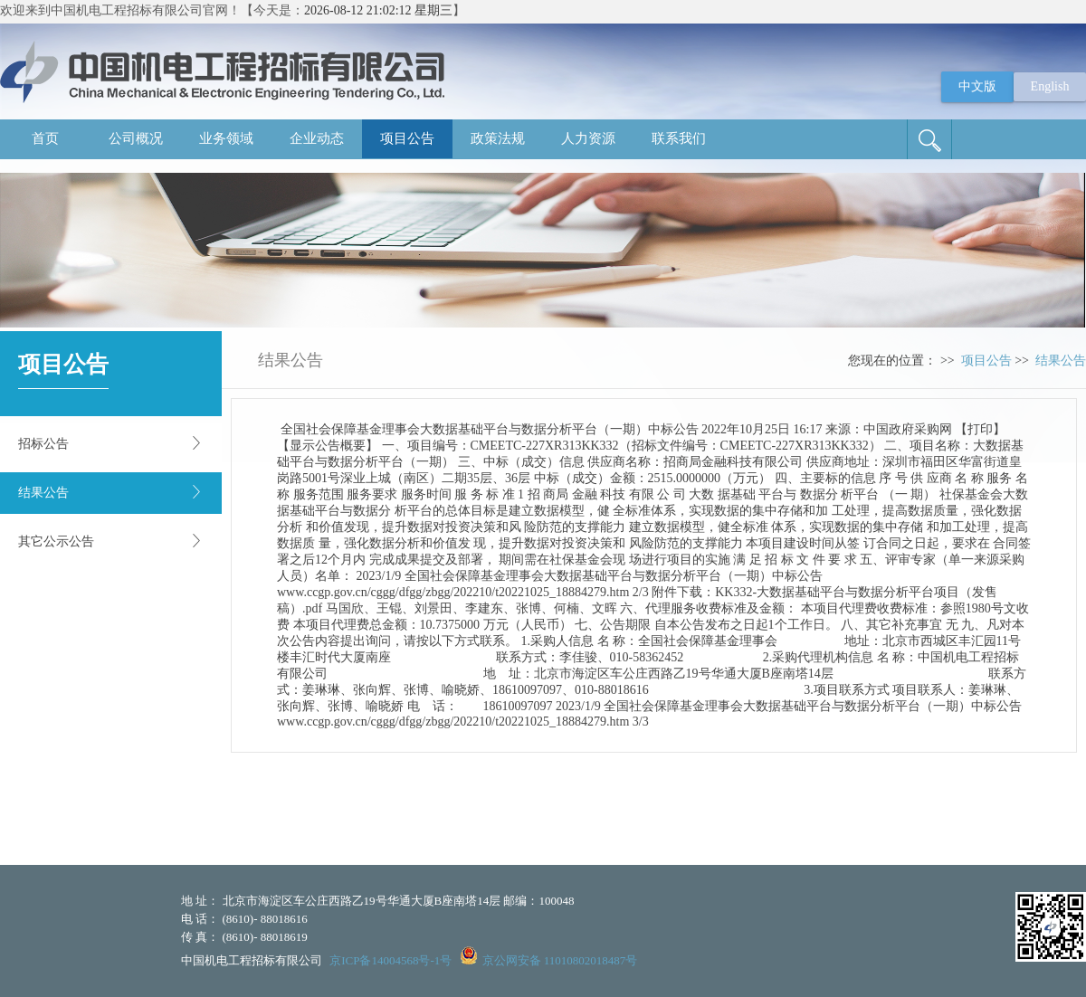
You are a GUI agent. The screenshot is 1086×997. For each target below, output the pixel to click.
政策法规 (498, 138)
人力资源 (588, 138)
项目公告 (407, 138)
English (1050, 86)
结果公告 (43, 492)
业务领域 (226, 138)
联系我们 (679, 138)
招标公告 (43, 444)
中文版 (977, 86)
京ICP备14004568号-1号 (390, 960)
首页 (45, 138)
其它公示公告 (56, 541)
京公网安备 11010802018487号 (560, 960)
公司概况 (136, 138)
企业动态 (317, 138)
